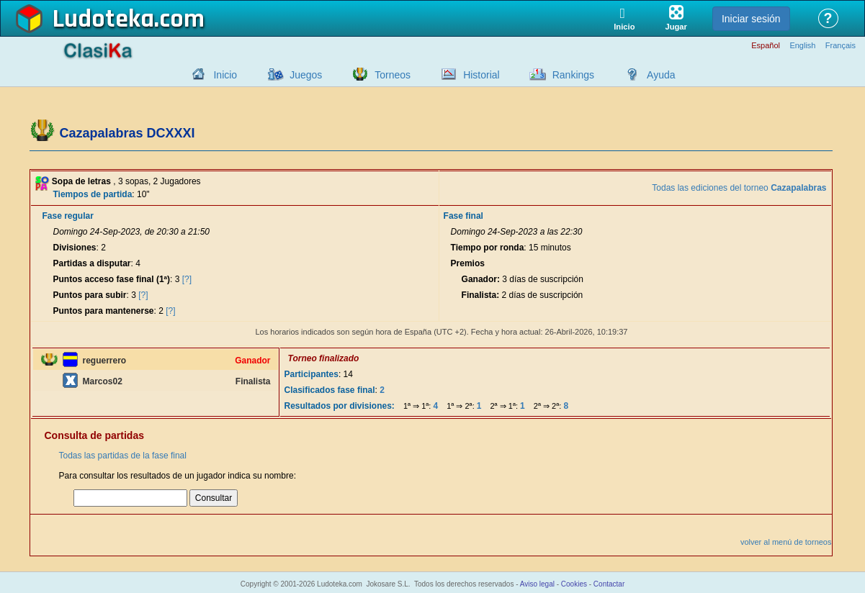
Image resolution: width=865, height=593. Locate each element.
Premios (468, 263)
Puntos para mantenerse (103, 311)
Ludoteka (103, 19)
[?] (187, 279)
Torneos (393, 75)
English (802, 46)
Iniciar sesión (751, 18)
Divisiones (75, 248)
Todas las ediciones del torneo (739, 188)
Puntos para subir (90, 295)
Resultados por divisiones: (339, 406)
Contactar (608, 584)
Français (840, 46)
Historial (481, 75)
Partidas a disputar (92, 263)
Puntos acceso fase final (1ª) (112, 279)
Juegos (306, 75)
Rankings (573, 75)
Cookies (574, 584)
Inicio (225, 75)
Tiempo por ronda (487, 248)
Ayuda (661, 75)
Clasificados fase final (329, 390)
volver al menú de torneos (786, 542)
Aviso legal (537, 584)
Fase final (463, 216)
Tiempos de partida (93, 194)
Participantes (311, 374)
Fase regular (68, 216)
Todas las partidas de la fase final (123, 456)
